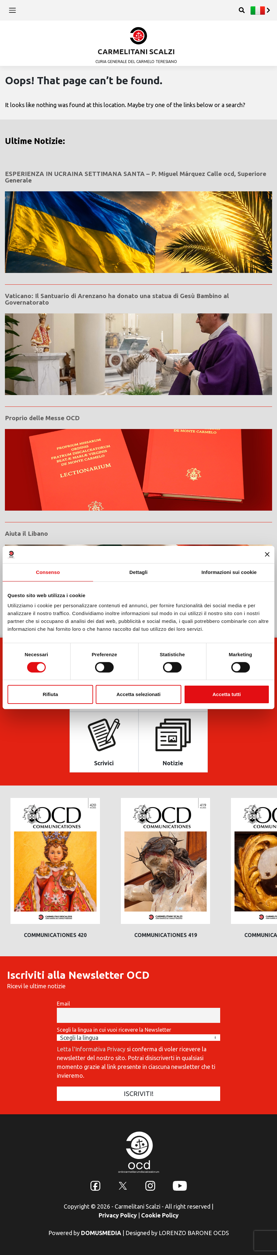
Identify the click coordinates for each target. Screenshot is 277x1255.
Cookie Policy (160, 1215)
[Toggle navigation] (12, 10)
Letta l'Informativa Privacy (91, 1049)
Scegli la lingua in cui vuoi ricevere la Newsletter (114, 1030)
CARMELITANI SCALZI (136, 51)
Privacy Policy (118, 1215)
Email (63, 1004)
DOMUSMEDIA (101, 1233)
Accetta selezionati (138, 694)
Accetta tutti (226, 694)
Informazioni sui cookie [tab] (229, 572)
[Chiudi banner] (267, 554)
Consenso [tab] (48, 572)
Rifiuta (50, 694)
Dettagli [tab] (138, 572)
